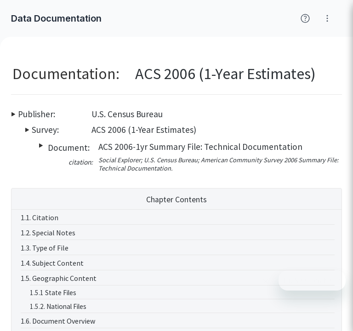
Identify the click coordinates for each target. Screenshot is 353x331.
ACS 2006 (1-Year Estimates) (143, 129)
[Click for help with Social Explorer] (305, 18)
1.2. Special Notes (48, 232)
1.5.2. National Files (58, 306)
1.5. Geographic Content (59, 278)
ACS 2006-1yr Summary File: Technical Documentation (200, 146)
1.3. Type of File (44, 247)
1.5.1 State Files (53, 292)
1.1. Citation (39, 217)
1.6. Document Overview (58, 320)
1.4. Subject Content (52, 263)
